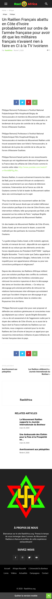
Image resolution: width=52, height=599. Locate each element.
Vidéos (14, 573)
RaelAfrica (8, 50)
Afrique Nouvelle (19, 569)
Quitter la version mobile (26, 595)
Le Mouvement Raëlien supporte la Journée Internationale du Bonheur (32, 422)
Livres (6, 573)
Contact (45, 573)
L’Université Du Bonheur (38, 569)
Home (4, 10)
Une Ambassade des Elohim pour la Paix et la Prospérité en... (33, 437)
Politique (12, 14)
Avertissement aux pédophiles (9, 370)
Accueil (7, 569)
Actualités (23, 573)
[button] (6, 4)
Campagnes (35, 573)
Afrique (11, 10)
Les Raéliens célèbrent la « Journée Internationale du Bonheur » (39, 371)
